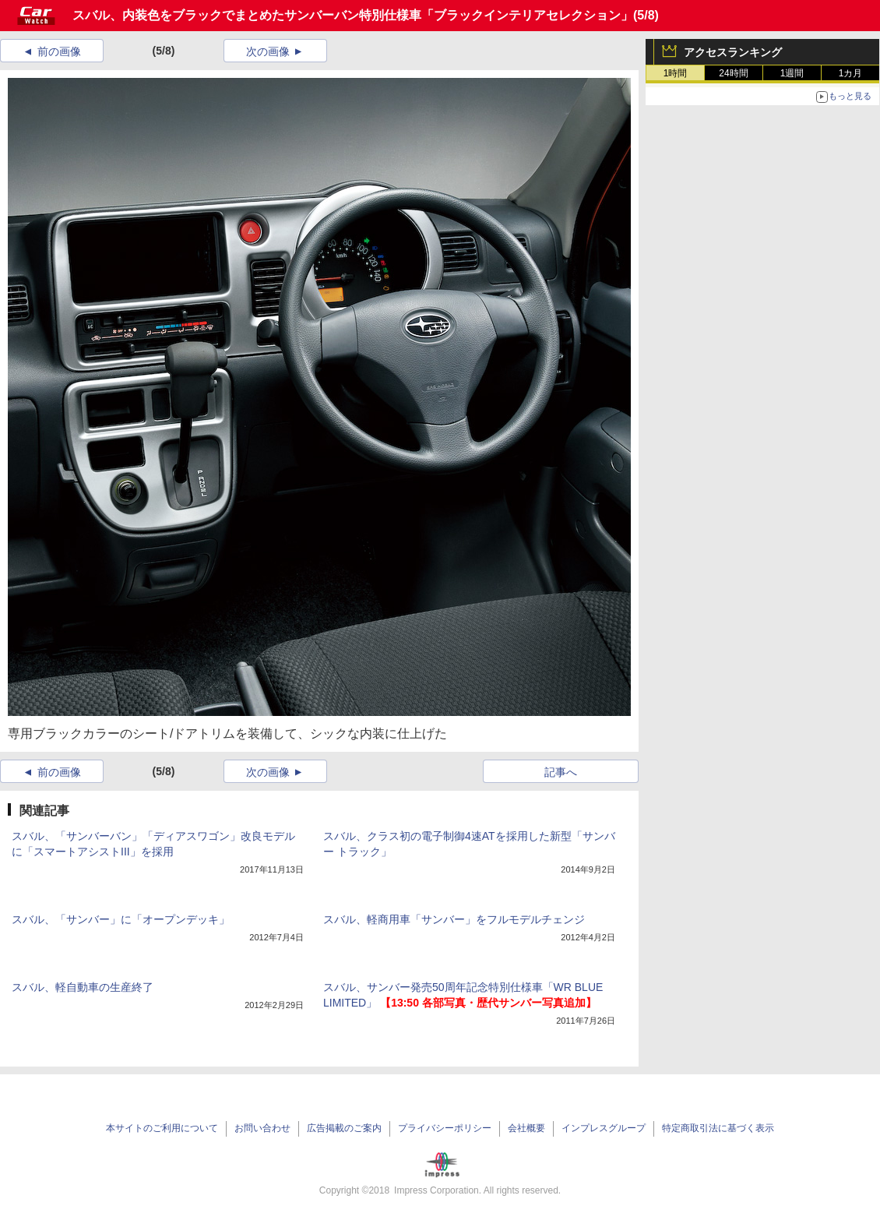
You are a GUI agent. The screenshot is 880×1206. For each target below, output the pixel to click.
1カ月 (851, 73)
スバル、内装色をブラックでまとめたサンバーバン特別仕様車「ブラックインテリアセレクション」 (352, 15)
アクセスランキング (733, 52)
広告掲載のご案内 (344, 1128)
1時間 (676, 73)
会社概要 (526, 1128)
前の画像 (59, 51)
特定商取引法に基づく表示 (718, 1128)
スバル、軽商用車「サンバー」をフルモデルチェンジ (454, 919)
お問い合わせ (262, 1128)
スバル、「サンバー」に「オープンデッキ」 (121, 919)
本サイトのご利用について (162, 1128)
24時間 (733, 73)
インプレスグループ (603, 1128)
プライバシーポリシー (444, 1128)
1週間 (792, 73)
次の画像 (268, 51)
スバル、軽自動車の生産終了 (82, 987)
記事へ (560, 772)
